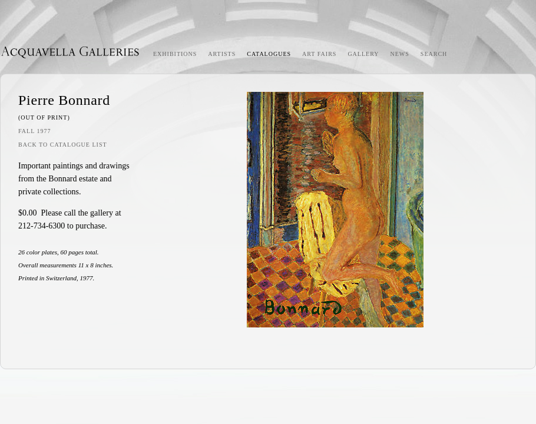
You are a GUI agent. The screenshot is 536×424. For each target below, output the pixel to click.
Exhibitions (175, 54)
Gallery (363, 54)
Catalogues (269, 54)
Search (434, 54)
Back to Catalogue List (62, 144)
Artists (222, 54)
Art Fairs (319, 54)
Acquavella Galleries (70, 51)
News (400, 54)
